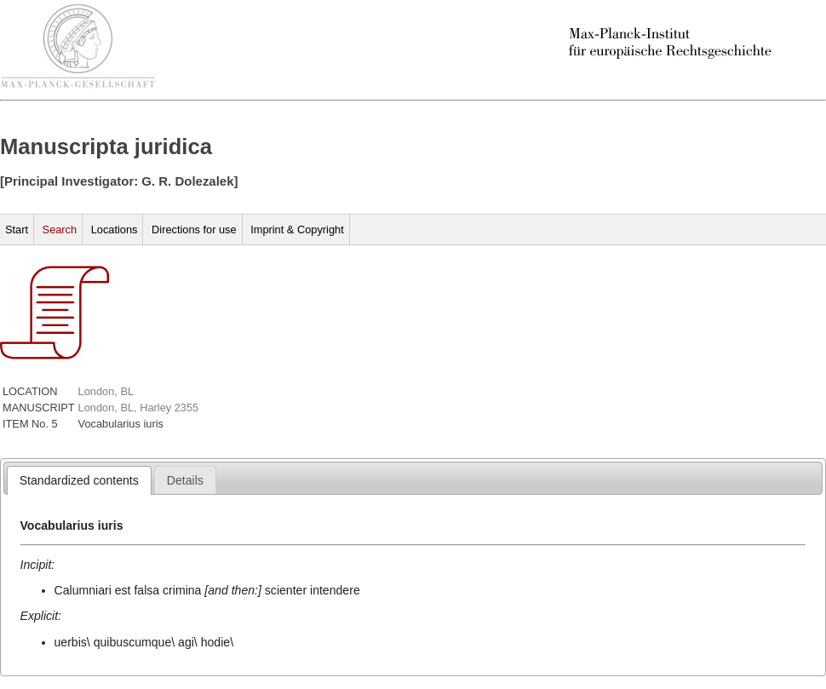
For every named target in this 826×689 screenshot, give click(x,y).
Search (60, 229)
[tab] (79, 480)
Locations (114, 229)
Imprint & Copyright (297, 229)
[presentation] (79, 480)
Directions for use (194, 229)
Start (16, 229)
